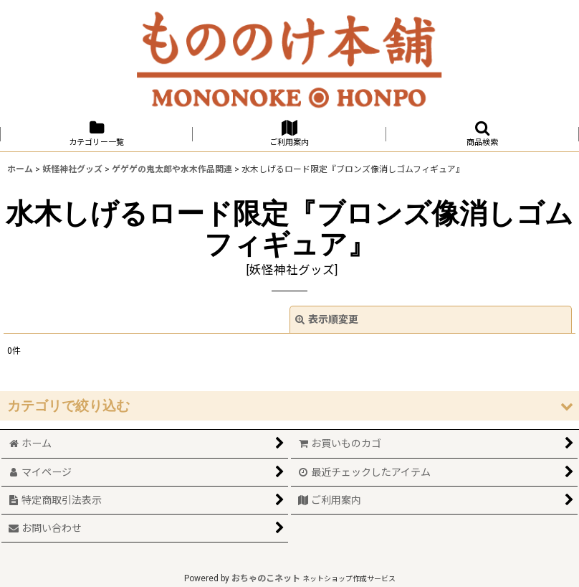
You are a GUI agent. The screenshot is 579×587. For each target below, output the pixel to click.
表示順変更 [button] (326, 319)
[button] (482, 133)
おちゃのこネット (265, 578)
